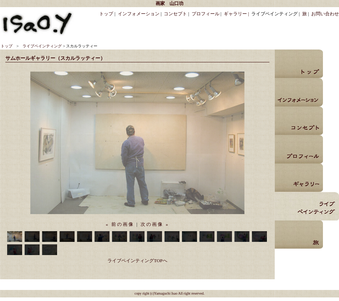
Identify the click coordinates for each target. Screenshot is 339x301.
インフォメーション (139, 13)
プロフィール (205, 13)
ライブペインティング (42, 46)
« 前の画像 (120, 224)
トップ (106, 13)
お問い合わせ (325, 13)
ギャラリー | (236, 13)
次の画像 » (155, 224)
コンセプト (175, 13)
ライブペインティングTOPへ (137, 260)
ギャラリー (299, 178)
